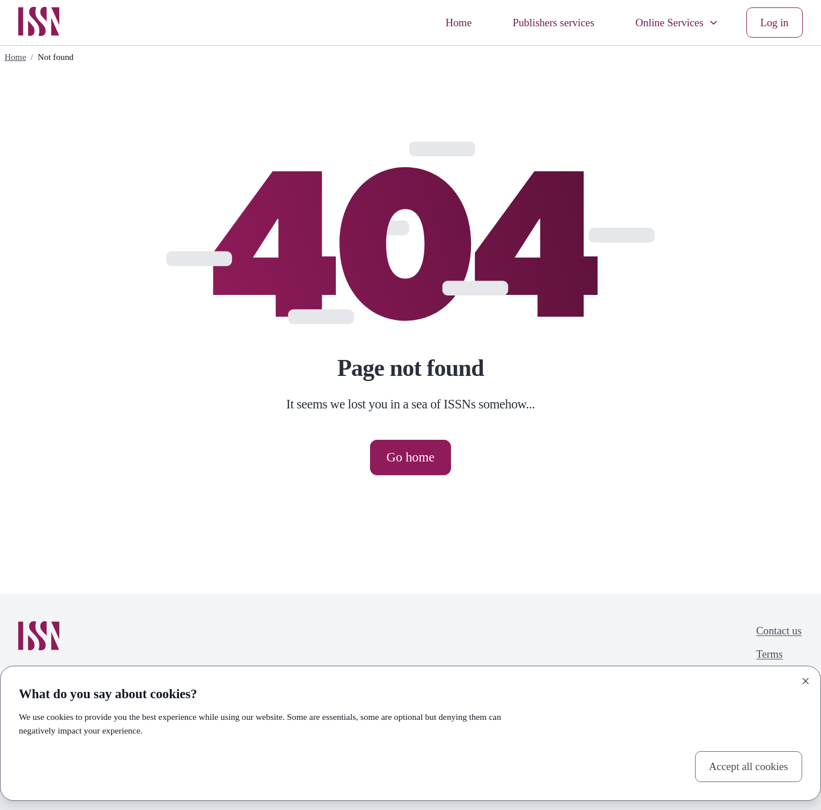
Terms (769, 654)
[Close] (805, 681)
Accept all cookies (748, 766)
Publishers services (553, 23)
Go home (410, 457)
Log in (775, 23)
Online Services (677, 23)
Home (458, 23)
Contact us (779, 631)
